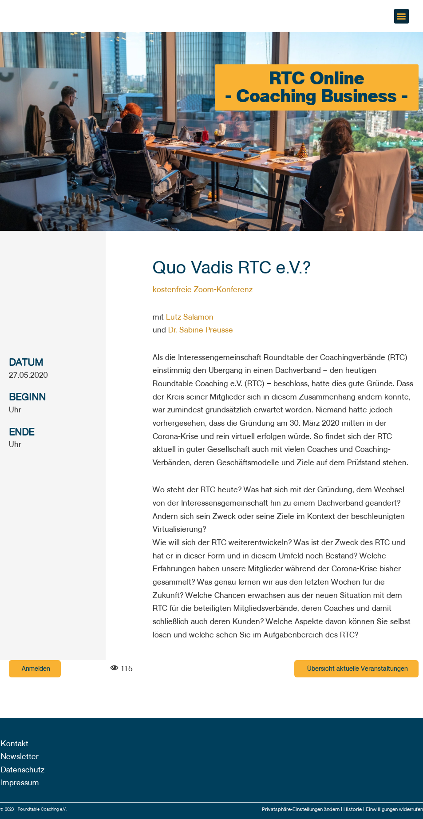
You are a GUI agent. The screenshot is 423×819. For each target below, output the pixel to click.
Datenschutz (21, 770)
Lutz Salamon (189, 317)
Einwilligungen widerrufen (392, 809)
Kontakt (14, 743)
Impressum (19, 782)
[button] (401, 16)
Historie (348, 809)
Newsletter (19, 756)
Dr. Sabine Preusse (200, 330)
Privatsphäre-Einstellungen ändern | (294, 809)
